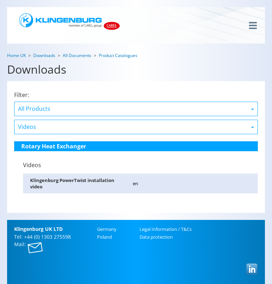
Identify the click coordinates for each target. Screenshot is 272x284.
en (135, 183)
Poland (104, 237)
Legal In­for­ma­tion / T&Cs (166, 229)
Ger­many (107, 229)
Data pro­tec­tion (156, 237)
